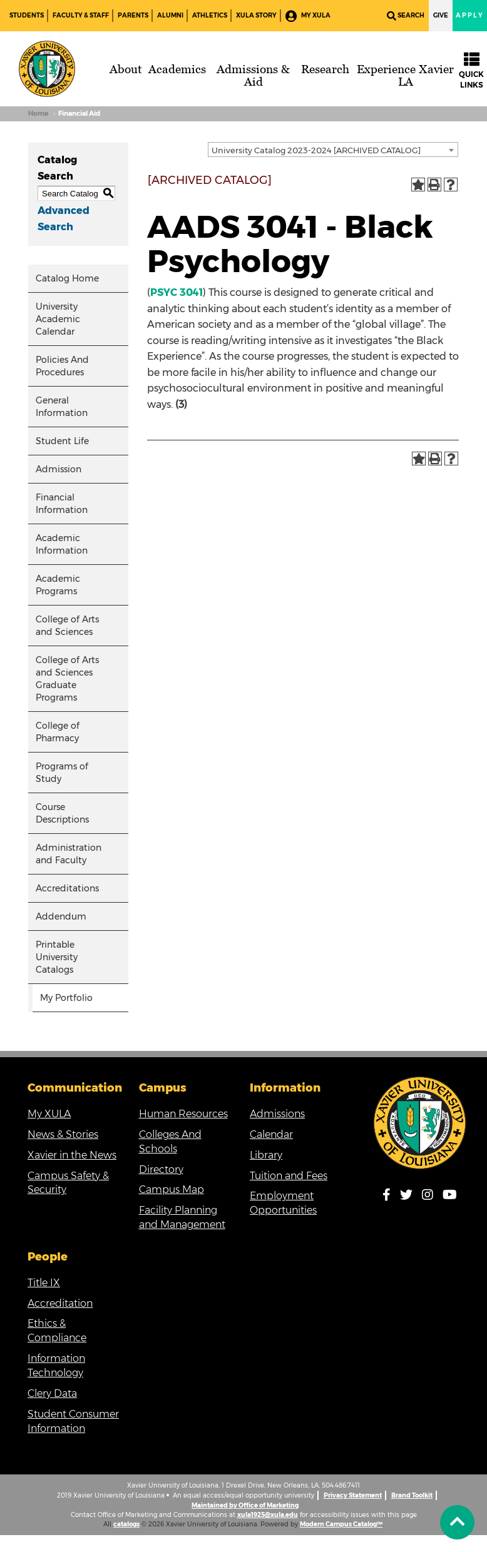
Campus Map (171, 1189)
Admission (58, 469)
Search (405, 16)
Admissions (277, 1114)
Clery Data (52, 1393)
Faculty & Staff (81, 15)
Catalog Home (67, 278)
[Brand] (47, 68)
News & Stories (63, 1134)
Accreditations (67, 888)
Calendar (271, 1134)
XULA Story (256, 15)
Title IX (44, 1283)
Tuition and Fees (288, 1176)
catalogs (126, 1524)
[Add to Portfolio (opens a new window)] (418, 184)
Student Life (62, 441)
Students (26, 15)
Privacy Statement (353, 1495)
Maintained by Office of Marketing (245, 1505)
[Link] (420, 1123)
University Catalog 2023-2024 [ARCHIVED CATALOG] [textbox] (316, 150)
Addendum (61, 916)
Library (266, 1155)
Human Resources (183, 1114)
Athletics (209, 15)
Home (38, 113)
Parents (133, 15)
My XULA (308, 16)
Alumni (170, 15)
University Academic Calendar (58, 319)
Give (440, 15)
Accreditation (60, 1303)
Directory (161, 1169)
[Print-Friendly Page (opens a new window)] (434, 184)
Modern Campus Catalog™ (341, 1524)
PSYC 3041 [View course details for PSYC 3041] (176, 292)
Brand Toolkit (412, 1495)
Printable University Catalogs (57, 957)
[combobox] (333, 149)
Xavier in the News (72, 1155)
